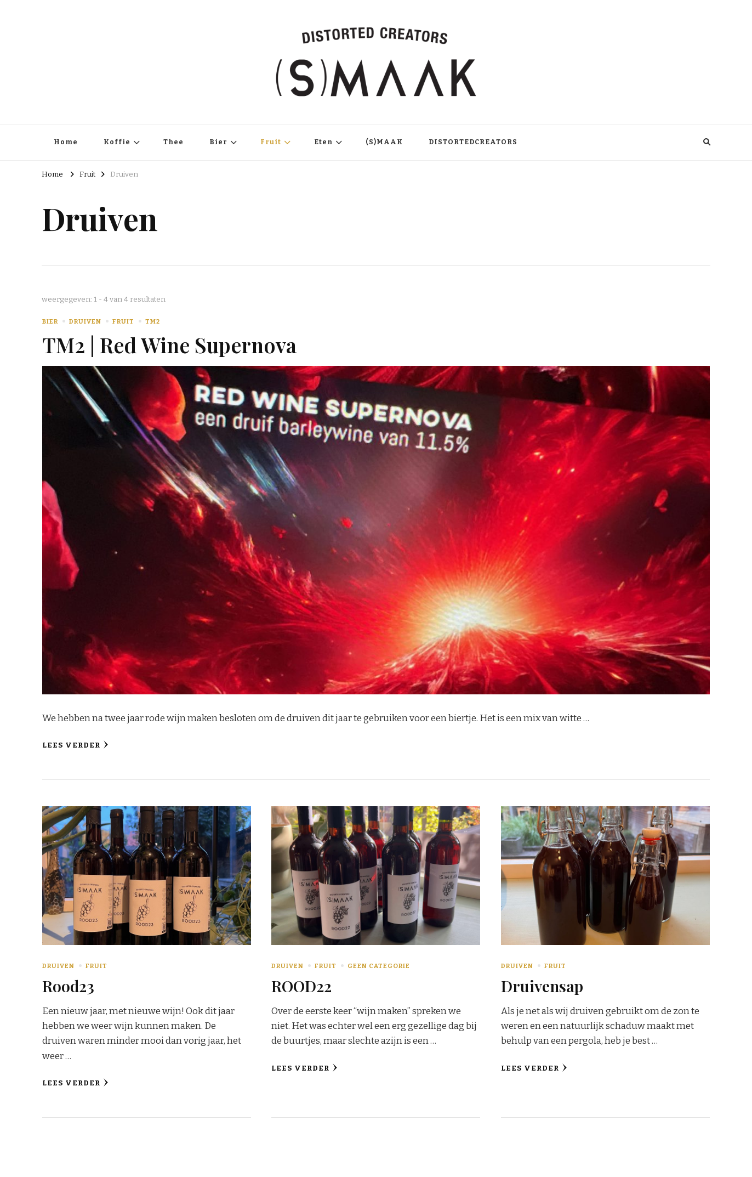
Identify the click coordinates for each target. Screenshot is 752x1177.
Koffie (117, 142)
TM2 (152, 321)
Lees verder (75, 745)
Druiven (85, 321)
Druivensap (542, 985)
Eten (323, 142)
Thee (173, 142)
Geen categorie (378, 966)
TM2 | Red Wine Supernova (169, 344)
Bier (218, 142)
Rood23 (68, 985)
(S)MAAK (384, 142)
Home (66, 142)
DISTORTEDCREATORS (473, 142)
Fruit (270, 142)
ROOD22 (301, 985)
